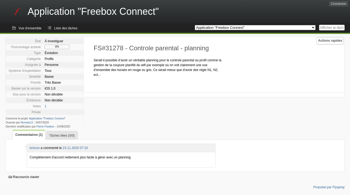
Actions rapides (330, 40)
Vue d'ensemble (30, 28)
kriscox (35, 148)
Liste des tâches (65, 28)
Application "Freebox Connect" (47, 118)
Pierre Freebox (45, 126)
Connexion (338, 4)
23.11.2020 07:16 (75, 148)
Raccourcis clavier (24, 177)
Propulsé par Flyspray (329, 187)
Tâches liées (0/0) (62, 135)
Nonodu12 (27, 122)
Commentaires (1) (29, 135)
